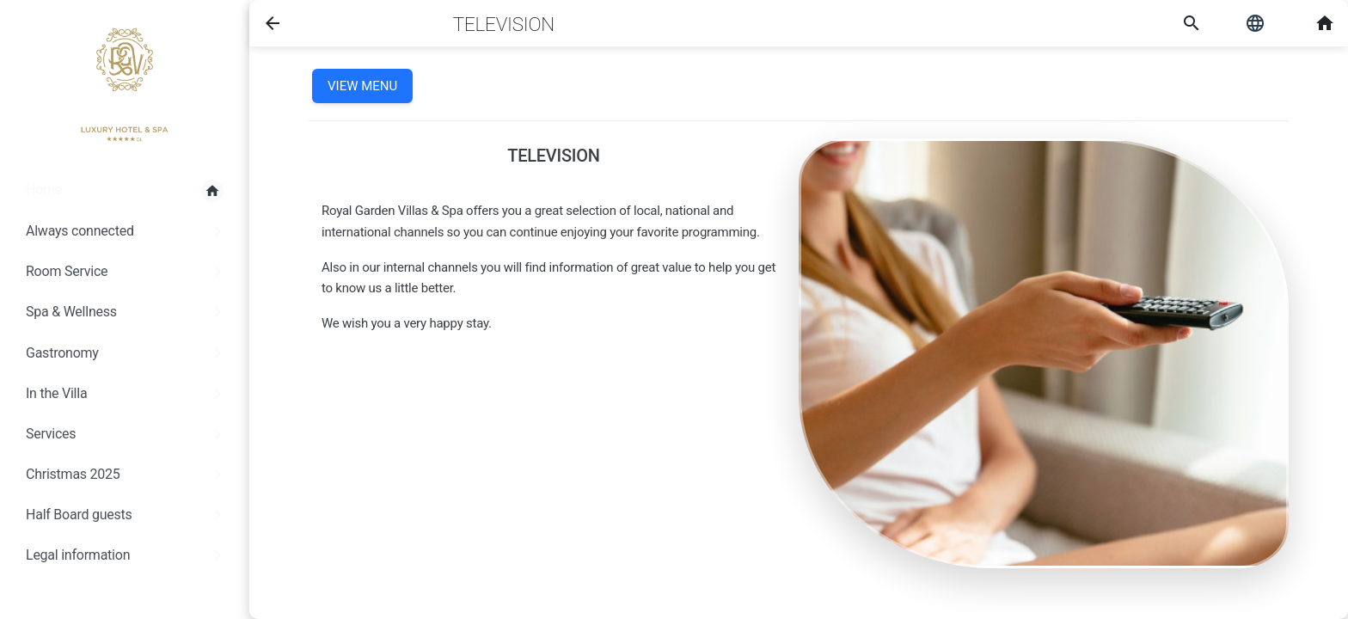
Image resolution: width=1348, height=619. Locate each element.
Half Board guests (127, 515)
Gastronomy (127, 353)
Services (127, 434)
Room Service (127, 271)
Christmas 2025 (127, 474)
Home (125, 191)
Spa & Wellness (127, 312)
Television (504, 24)
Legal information (127, 555)
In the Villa (127, 393)
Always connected (127, 231)
